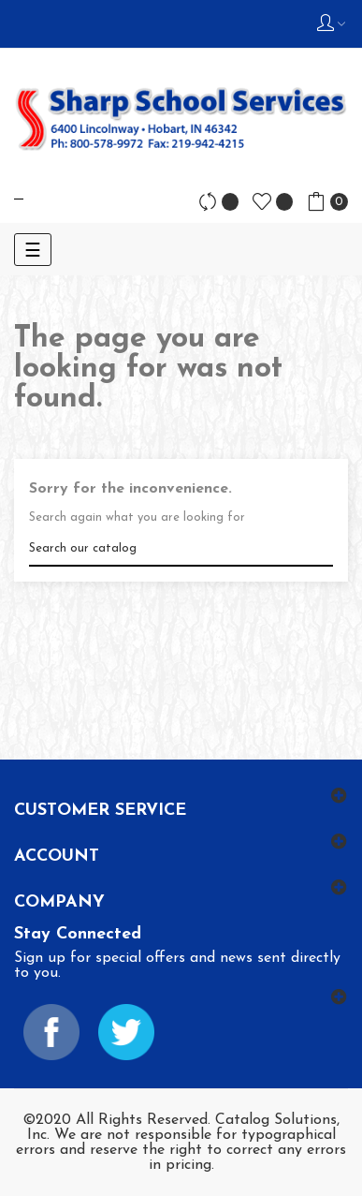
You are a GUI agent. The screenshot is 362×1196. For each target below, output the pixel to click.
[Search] (181, 548)
